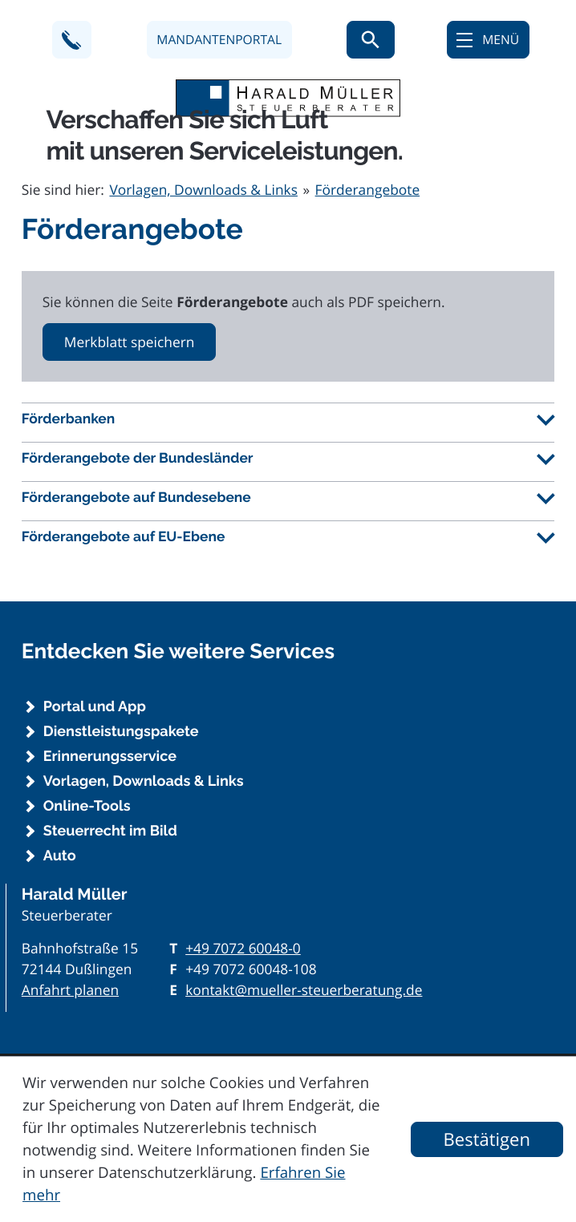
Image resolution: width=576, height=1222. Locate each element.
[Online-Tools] (288, 806)
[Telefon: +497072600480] (243, 948)
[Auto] (288, 856)
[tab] (288, 419)
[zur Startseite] (288, 98)
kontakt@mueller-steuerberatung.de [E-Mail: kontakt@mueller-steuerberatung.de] (303, 990)
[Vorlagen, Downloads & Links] (288, 781)
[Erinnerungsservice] (288, 757)
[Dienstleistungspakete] (288, 732)
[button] (71, 40)
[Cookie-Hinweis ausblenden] (487, 1139)
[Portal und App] (288, 707)
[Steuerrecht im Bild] (288, 831)
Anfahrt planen (70, 990)
